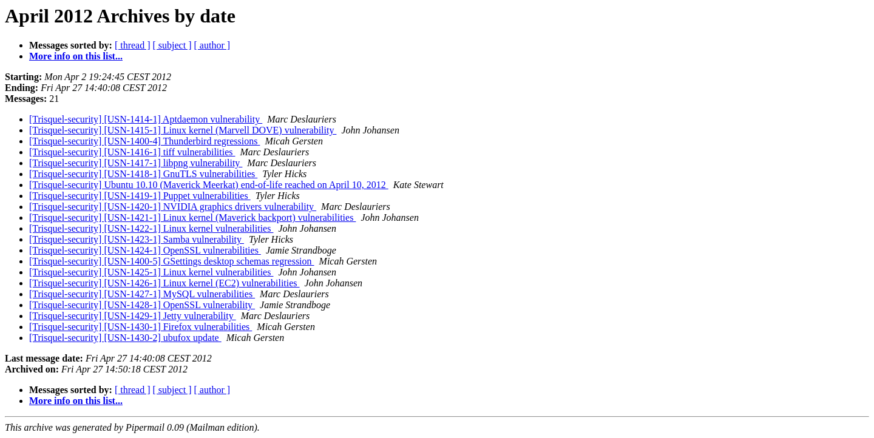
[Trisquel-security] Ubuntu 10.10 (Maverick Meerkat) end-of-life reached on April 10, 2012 (208, 185)
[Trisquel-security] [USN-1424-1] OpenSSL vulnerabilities (145, 250)
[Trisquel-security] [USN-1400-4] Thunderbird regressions (144, 141)
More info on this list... (76, 56)
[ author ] (212, 45)
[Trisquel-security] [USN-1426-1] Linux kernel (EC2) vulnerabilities (164, 283)
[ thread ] (133, 45)
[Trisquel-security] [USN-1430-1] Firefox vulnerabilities (140, 327)
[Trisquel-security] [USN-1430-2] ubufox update (125, 337)
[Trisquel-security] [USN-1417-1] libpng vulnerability (135, 163)
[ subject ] (172, 45)
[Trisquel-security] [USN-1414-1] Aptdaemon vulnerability (145, 119)
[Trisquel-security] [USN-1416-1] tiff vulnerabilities (132, 152)
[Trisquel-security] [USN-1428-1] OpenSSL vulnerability (142, 305)
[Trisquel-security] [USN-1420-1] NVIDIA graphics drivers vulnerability (172, 206)
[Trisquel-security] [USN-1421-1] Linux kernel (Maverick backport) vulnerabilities (192, 217)
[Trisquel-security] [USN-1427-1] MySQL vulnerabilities (142, 294)
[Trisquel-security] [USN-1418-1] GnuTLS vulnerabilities (143, 174)
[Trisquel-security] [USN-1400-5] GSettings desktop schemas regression (171, 261)
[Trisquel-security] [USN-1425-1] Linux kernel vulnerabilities (151, 272)
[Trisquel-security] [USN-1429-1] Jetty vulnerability (132, 316)
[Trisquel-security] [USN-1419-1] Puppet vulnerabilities (140, 195)
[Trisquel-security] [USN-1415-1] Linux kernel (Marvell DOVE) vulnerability (182, 130)
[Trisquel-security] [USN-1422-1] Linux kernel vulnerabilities (151, 228)
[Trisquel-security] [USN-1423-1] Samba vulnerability (136, 239)
